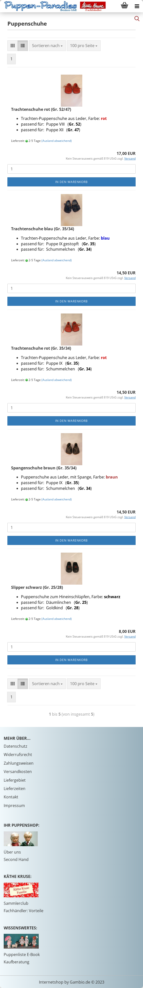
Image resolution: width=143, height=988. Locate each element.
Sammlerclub (16, 903)
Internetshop (51, 982)
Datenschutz (15, 746)
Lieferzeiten (14, 788)
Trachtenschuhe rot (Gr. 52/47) (41, 109)
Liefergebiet (15, 780)
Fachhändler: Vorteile (23, 910)
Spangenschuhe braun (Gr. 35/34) (43, 468)
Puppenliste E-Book (22, 954)
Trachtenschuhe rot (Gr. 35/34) (41, 348)
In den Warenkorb (71, 182)
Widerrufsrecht (18, 754)
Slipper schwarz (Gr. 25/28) (37, 587)
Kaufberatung (16, 962)
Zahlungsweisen (19, 763)
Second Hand (16, 859)
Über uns (12, 852)
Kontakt (11, 797)
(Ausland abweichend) (56, 141)
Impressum (14, 805)
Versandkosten (18, 771)
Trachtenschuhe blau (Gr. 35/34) (42, 228)
